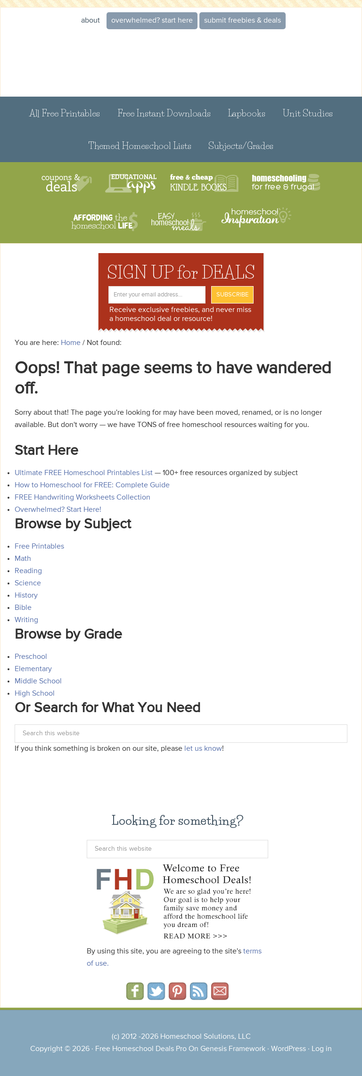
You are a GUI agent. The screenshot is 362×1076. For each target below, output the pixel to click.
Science (28, 583)
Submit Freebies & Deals (242, 21)
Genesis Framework (232, 1049)
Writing (26, 620)
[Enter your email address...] (157, 295)
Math (23, 559)
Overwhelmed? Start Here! (58, 510)
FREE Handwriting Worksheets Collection (82, 497)
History (26, 596)
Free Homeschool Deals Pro (141, 1049)
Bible (23, 608)
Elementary (33, 669)
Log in (322, 1049)
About (90, 21)
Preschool (31, 657)
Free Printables (39, 546)
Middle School (38, 681)
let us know (203, 749)
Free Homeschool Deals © (181, 63)
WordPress (288, 1049)
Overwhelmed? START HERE (152, 21)
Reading (28, 571)
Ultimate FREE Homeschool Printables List (84, 473)
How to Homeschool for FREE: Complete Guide (92, 485)
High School (35, 694)
